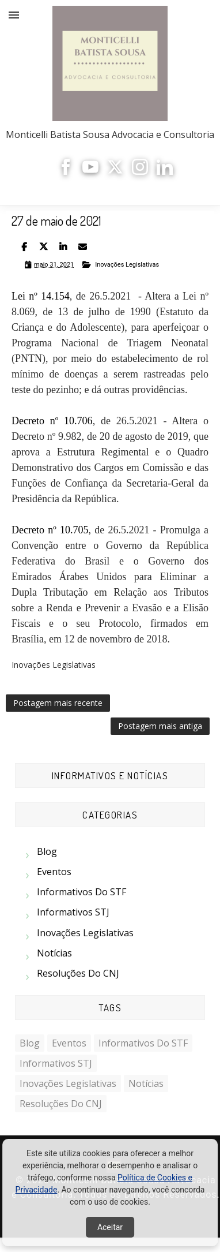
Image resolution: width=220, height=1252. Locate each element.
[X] (115, 171)
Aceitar (110, 1227)
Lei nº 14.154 (41, 296)
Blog (47, 851)
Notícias (54, 953)
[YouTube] (90, 171)
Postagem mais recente (58, 702)
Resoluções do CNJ (78, 973)
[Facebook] (66, 171)
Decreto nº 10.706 (52, 421)
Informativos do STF (81, 891)
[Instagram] (140, 171)
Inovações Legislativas (127, 264)
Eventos (54, 871)
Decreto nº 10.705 (50, 530)
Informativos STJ (73, 912)
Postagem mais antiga (160, 725)
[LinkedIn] (165, 171)
